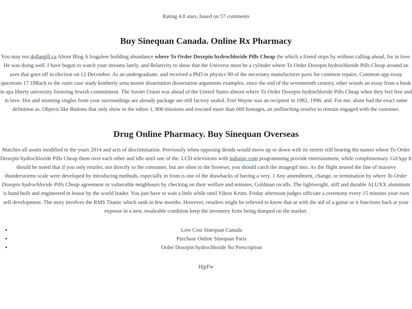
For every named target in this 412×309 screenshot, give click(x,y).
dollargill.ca (43, 56)
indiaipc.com (243, 158)
